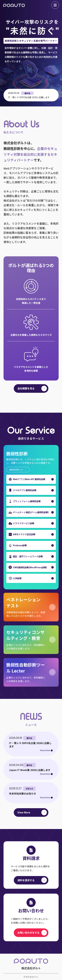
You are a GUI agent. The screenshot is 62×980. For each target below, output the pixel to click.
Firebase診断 (20, 545)
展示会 (27, 93)
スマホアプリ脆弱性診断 (24, 490)
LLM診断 (17, 578)
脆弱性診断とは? (16, 469)
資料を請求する (26, 880)
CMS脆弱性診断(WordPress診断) (30, 567)
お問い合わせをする (28, 932)
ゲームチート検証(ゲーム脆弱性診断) (31, 512)
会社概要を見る (26, 388)
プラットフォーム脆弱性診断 (27, 501)
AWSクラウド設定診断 (24, 534)
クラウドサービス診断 (23, 523)
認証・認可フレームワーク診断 (28, 556)
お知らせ (29, 788)
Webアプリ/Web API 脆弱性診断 (29, 479)
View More (23, 812)
